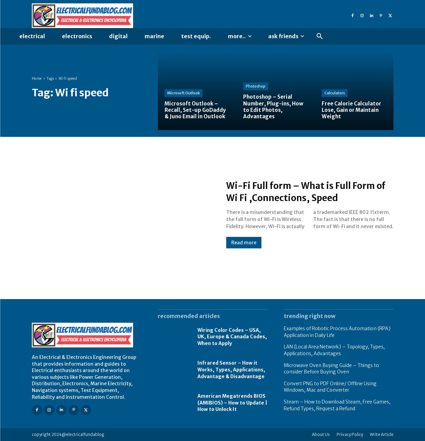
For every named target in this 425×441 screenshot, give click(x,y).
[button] (319, 36)
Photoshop (255, 86)
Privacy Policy (350, 434)
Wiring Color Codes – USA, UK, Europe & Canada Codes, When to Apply (232, 336)
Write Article (382, 434)
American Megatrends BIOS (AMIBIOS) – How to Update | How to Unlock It (232, 402)
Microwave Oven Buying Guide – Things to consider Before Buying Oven (331, 368)
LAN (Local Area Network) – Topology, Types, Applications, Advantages (334, 350)
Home (37, 78)
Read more (243, 243)
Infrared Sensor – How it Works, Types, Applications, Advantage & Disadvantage (231, 369)
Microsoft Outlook (183, 93)
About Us (321, 434)
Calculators (334, 93)
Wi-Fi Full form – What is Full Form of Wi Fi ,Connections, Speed (308, 191)
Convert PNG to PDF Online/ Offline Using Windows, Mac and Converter (330, 387)
